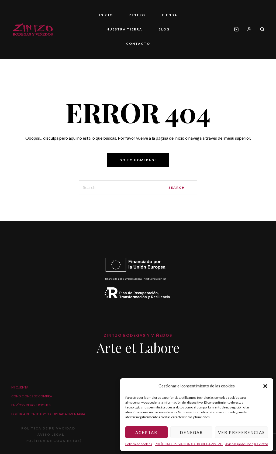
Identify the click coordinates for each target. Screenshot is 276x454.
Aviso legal (50, 434)
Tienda (169, 15)
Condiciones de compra (31, 396)
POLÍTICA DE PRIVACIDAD (48, 428)
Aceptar (146, 432)
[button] (265, 386)
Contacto (138, 44)
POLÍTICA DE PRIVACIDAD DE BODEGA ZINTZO (189, 444)
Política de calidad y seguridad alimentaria (48, 414)
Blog (164, 29)
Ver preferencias (241, 432)
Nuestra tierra (124, 29)
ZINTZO (137, 15)
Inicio (106, 15)
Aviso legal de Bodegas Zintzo (246, 444)
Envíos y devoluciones (30, 405)
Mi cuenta (19, 387)
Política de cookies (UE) (54, 441)
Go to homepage (138, 160)
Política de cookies (138, 444)
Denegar (191, 432)
